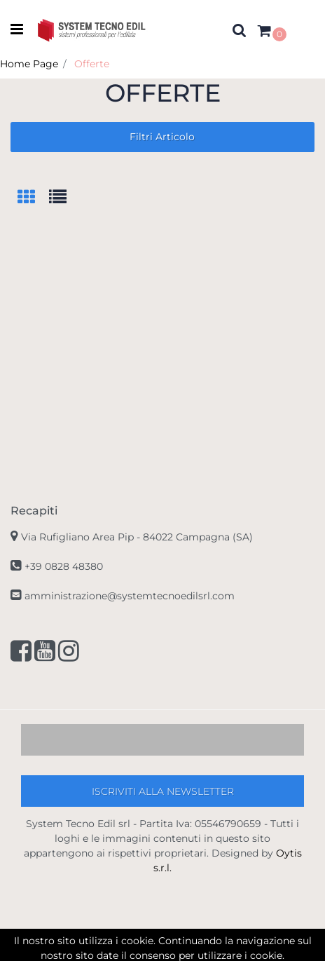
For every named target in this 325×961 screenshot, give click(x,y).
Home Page (29, 63)
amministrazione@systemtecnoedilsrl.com (130, 595)
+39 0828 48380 (64, 566)
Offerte (91, 63)
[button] (240, 30)
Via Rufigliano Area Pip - (137, 537)
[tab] (33, 198)
